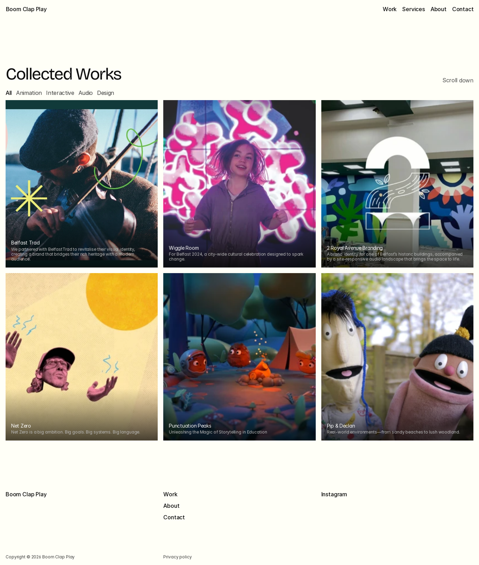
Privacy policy (178, 556)
